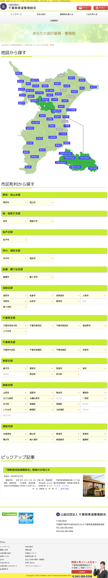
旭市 (82, 88)
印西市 (45, 86)
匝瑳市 (74, 91)
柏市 (28, 84)
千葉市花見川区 (65, 153)
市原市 (42, 116)
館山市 (28, 167)
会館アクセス (4, 556)
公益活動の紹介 (5, 553)
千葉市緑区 (93, 168)
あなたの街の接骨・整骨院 (34, 559)
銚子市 (93, 87)
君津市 (39, 138)
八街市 (54, 99)
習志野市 (34, 101)
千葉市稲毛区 (69, 158)
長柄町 (49, 119)
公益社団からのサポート (8, 566)
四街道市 (45, 99)
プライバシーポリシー (33, 566)
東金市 (61, 106)
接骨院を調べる (66, 14)
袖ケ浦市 (35, 122)
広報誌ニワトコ (30, 553)
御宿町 (66, 143)
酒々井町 (49, 90)
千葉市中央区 (75, 167)
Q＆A (2, 559)
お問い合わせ (30, 563)
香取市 (71, 78)
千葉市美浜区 (61, 162)
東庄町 (81, 80)
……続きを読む (63, 489)
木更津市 (30, 128)
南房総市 (34, 157)
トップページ (16, 14)
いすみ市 (63, 134)
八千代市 (39, 93)
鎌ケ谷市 (30, 90)
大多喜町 (52, 137)
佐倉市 (49, 95)
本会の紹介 (41, 14)
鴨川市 (42, 150)
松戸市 (21, 89)
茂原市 (57, 117)
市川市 (22, 95)
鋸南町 (26, 152)
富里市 (58, 94)
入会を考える (92, 14)
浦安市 (21, 103)
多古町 (66, 86)
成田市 (57, 84)
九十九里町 (71, 110)
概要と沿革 (4, 550)
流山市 (20, 81)
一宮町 (66, 126)
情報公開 (28, 550)
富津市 (30, 143)
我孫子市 (34, 80)
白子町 (65, 117)
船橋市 (30, 96)
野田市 (18, 73)
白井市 (35, 86)
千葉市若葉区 (84, 158)
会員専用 (54, 20)
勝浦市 (58, 145)
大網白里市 (56, 111)
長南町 (51, 126)
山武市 (64, 101)
